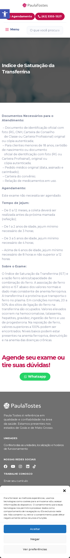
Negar (35, 539)
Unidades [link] (10, 438)
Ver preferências (35, 549)
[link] (5, 14)
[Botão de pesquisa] (58, 30)
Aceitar (35, 529)
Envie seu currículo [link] (16, 481)
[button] (64, 490)
